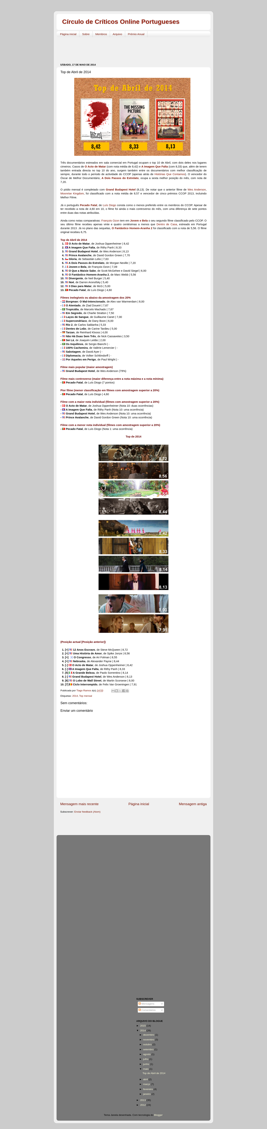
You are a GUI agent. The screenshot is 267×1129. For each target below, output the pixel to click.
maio (146, 1069)
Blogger (158, 1115)
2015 (143, 1025)
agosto (147, 1054)
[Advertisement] (127, 48)
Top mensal (85, 695)
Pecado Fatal (88, 205)
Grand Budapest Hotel (121, 189)
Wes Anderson (197, 189)
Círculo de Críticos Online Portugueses (120, 21)
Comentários (147, 1010)
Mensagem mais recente (79, 804)
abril (146, 1079)
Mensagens (146, 1003)
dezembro (149, 1034)
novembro (149, 1039)
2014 (75, 695)
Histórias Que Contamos (169, 174)
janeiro (147, 1094)
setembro (148, 1049)
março (147, 1084)
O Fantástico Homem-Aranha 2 (132, 228)
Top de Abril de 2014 (154, 1073)
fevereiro (148, 1089)
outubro (147, 1044)
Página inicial (68, 34)
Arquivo (117, 34)
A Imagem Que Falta (154, 166)
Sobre (86, 34)
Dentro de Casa (166, 224)
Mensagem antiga (193, 804)
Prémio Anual (136, 34)
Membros (101, 34)
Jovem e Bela (139, 220)
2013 (143, 1100)
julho (146, 1059)
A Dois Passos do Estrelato (120, 178)
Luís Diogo (109, 205)
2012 (143, 1105)
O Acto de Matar (95, 166)
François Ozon (110, 220)
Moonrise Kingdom (72, 193)
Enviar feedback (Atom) (87, 811)
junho (146, 1064)
